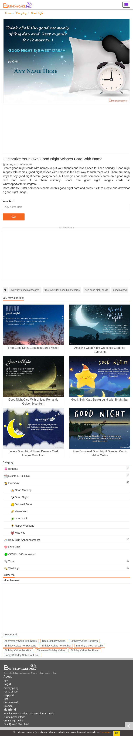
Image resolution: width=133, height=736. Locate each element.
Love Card (12, 546)
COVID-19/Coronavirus (19, 554)
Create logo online (13, 720)
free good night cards (96, 290)
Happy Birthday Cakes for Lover (22, 655)
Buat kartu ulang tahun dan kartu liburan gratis (29, 713)
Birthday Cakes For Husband (20, 645)
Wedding (11, 568)
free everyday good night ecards (62, 290)
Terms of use (11, 691)
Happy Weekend (19, 525)
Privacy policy (11, 688)
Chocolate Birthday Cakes (51, 650)
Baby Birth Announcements (22, 539)
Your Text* (9, 201)
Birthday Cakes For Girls (18, 650)
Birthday (11, 468)
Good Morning (18, 490)
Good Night (16, 497)
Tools (9, 561)
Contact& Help (11, 702)
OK (116, 733)
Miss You (14, 532)
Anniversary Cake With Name (21, 640)
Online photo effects (14, 717)
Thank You (15, 511)
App (6, 680)
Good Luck (16, 518)
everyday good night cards (25, 290)
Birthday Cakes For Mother (56, 645)
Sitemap (8, 706)
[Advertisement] (66, 128)
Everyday (11, 482)
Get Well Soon (18, 504)
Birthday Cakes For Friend (84, 650)
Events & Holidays (17, 475)
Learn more (105, 732)
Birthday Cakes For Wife (89, 645)
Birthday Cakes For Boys (84, 640)
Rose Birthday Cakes (53, 640)
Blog (6, 699)
